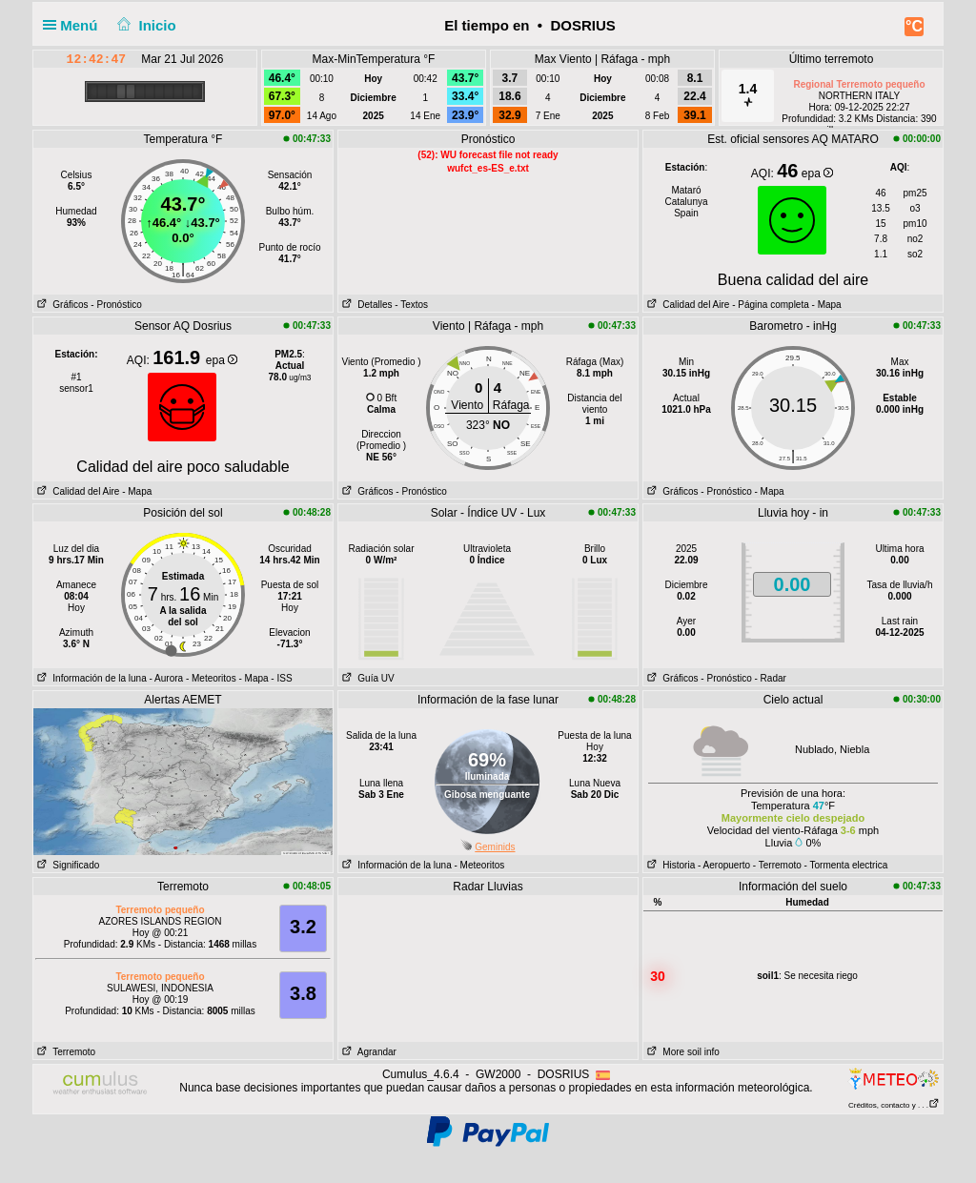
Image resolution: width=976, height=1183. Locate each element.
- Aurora (167, 678)
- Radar (770, 678)
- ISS (281, 678)
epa (817, 173)
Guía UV (366, 678)
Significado (66, 865)
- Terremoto (777, 865)
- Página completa (770, 304)
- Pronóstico (116, 304)
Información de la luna (90, 678)
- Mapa (825, 304)
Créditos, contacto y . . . (894, 1105)
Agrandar (367, 1052)
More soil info (681, 1052)
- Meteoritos (211, 678)
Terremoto (64, 1052)
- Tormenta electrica (846, 865)
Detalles (365, 304)
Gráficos (61, 304)
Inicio (145, 25)
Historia (669, 865)
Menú (74, 25)
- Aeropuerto (724, 865)
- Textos (411, 304)
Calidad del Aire (686, 304)
